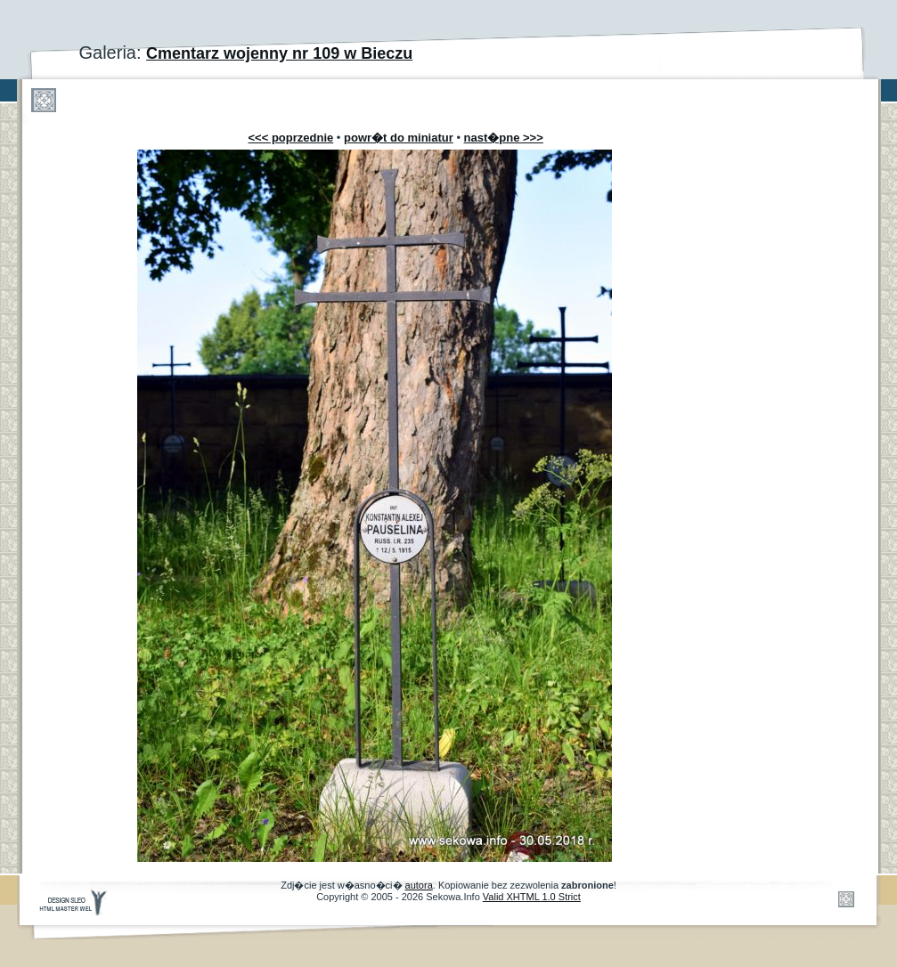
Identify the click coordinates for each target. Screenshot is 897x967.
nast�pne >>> (503, 137)
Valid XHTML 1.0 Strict (532, 896)
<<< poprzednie (291, 137)
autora (419, 885)
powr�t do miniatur (398, 137)
